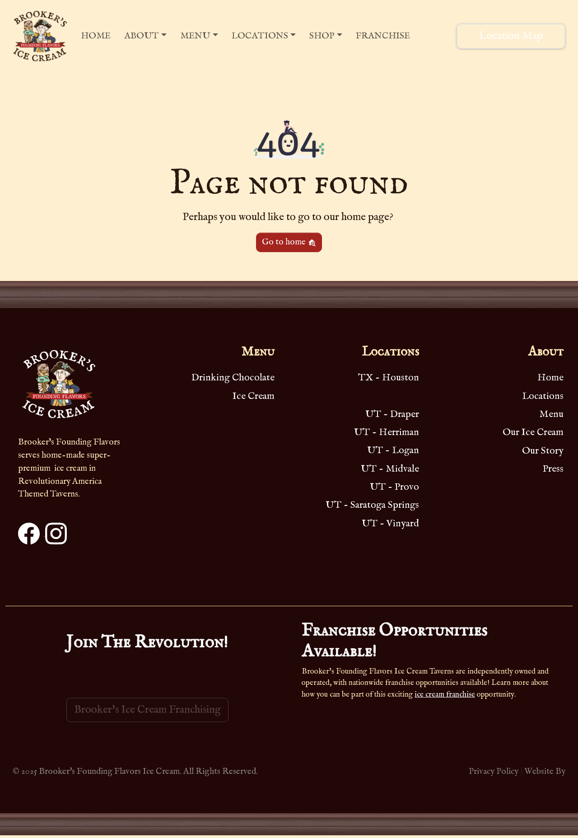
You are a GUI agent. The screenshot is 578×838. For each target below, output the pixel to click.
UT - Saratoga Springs (372, 505)
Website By (544, 771)
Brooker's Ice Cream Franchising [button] (147, 719)
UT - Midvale (390, 469)
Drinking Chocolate (233, 377)
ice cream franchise (445, 694)
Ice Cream (254, 396)
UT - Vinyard (390, 523)
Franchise (383, 36)
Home (96, 36)
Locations (260, 36)
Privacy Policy (493, 771)
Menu (195, 36)
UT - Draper (392, 414)
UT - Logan (393, 450)
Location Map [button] (511, 36)
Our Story (543, 451)
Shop (322, 36)
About (141, 36)
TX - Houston (388, 377)
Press (553, 469)
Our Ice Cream (533, 432)
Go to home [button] (289, 242)
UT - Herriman (386, 432)
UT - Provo (394, 487)
